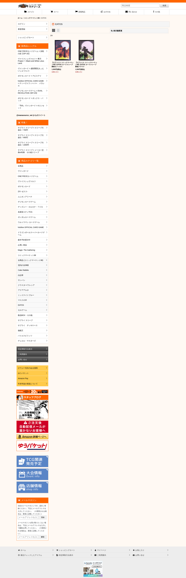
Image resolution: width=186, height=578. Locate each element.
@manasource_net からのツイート (30, 115)
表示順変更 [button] (116, 31)
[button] (157, 12)
